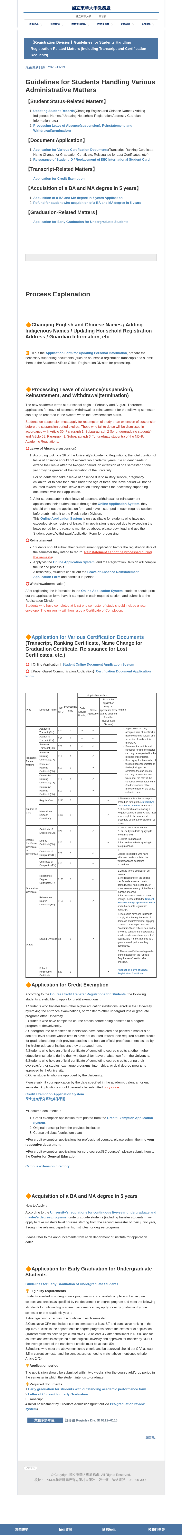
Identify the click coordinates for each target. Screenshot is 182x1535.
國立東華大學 (83, 16)
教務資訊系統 (79, 24)
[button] (30, 45)
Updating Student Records (54, 139)
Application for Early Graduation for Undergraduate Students (81, 250)
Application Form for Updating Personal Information (86, 381)
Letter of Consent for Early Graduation (58, 1422)
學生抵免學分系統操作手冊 (45, 1127)
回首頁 (102, 16)
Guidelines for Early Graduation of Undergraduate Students (71, 1312)
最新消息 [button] (34, 24)
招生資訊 (65, 1529)
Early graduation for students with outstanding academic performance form (87, 1417)
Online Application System (118, 532)
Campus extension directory (47, 1194)
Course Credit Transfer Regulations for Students (88, 1022)
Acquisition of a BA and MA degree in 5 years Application (78, 226)
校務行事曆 (156, 1529)
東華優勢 (21, 1529)
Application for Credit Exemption (59, 207)
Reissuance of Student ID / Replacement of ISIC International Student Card (91, 188)
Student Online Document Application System (98, 692)
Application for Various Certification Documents (70, 178)
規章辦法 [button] (55, 24)
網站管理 (30, 1508)
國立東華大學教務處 (91, 7)
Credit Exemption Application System (54, 1122)
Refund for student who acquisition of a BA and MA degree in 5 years (87, 231)
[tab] (142, 55)
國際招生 (109, 1529)
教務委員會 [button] (103, 24)
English (146, 24)
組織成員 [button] (125, 24)
